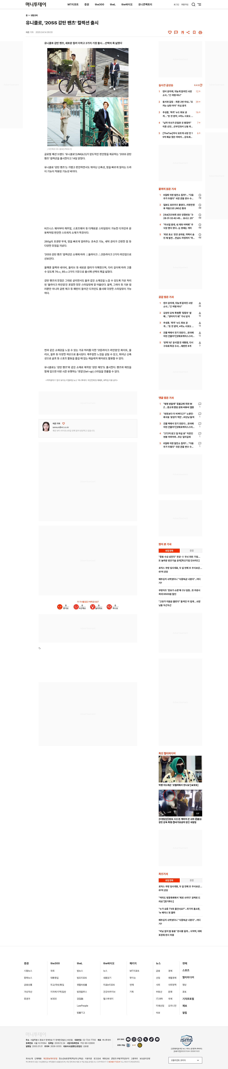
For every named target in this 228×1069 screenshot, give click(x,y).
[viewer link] (124, 142)
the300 (99, 4)
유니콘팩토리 (145, 4)
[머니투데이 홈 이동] (36, 1034)
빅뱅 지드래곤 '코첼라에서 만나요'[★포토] (178, 785)
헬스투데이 (108, 998)
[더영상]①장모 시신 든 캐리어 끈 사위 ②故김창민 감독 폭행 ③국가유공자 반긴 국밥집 (180, 821)
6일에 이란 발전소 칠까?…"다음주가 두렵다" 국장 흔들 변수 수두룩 (178, 198)
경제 (170, 971)
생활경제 (34, 15)
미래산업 (160, 1005)
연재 (132, 984)
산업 (158, 977)
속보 (158, 1012)
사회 (158, 984)
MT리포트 (73, 4)
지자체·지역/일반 (58, 991)
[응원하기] (63, 423)
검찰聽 (80, 998)
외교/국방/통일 (57, 984)
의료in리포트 (109, 984)
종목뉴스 (28, 977)
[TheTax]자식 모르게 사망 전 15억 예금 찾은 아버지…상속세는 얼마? (178, 137)
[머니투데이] (36, 4)
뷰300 (53, 998)
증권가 (27, 998)
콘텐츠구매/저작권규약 (120, 1058)
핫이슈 (133, 977)
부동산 (159, 991)
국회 (52, 971)
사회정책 (172, 984)
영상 (184, 984)
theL (113, 4)
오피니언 (172, 1005)
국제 (170, 998)
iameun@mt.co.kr (61, 427)
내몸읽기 (107, 977)
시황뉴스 (28, 971)
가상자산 (28, 991)
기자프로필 (188, 998)
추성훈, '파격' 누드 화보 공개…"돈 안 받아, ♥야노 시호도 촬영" (178, 116)
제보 (184, 1005)
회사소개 (29, 1058)
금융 (158, 971)
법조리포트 (82, 977)
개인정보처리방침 (50, 1058)
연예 (184, 963)
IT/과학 (159, 998)
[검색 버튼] (193, 4)
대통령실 (54, 977)
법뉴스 (80, 971)
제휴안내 (105, 1058)
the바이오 (127, 4)
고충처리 (134, 1058)
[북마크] (194, 32)
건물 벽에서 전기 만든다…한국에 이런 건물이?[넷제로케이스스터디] (178, 336)
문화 (170, 991)
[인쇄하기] (200, 32)
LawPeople (82, 1005)
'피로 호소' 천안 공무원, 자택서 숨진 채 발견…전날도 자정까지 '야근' (178, 238)
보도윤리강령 (145, 1058)
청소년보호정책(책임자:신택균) (71, 1058)
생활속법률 (82, 984)
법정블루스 (82, 991)
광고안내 (97, 1058)
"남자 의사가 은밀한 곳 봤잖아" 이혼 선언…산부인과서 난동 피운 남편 (178, 126)
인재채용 (38, 1058)
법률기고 (81, 1012)
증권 (86, 4)
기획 (132, 991)
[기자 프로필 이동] (46, 427)
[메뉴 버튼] (199, 4)
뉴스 (105, 971)
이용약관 (88, 1058)
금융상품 (28, 984)
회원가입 (184, 4)
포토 (184, 991)
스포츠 (185, 970)
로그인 (176, 4)
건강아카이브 (109, 991)
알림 (184, 1012)
